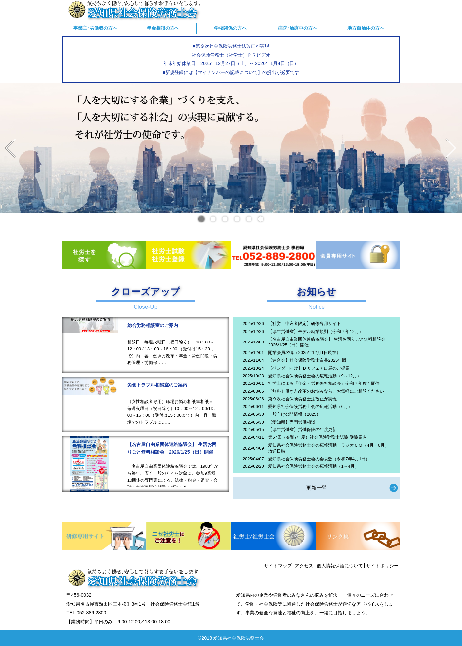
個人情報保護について (340, 565)
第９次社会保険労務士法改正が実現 (302, 398)
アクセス (304, 565)
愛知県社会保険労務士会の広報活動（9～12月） (314, 375)
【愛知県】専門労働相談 (291, 422)
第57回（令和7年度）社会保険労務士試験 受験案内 (317, 437)
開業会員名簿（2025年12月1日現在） (304, 352)
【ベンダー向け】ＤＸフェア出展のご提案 (309, 368)
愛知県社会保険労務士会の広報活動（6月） (310, 406)
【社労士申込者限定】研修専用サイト (304, 323)
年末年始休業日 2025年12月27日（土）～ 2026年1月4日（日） (231, 63)
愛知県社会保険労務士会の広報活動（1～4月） (313, 466)
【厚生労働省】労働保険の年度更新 (302, 429)
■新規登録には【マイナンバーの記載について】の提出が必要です (231, 72)
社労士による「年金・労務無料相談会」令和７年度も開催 (324, 383)
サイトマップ (278, 565)
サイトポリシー (382, 565)
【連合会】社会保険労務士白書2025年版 (307, 360)
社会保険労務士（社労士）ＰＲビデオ (231, 55)
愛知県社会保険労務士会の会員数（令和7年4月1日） (319, 458)
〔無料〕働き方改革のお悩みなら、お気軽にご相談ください (326, 391)
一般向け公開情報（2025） (294, 414)
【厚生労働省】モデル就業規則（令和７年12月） (315, 331)
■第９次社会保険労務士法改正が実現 (231, 46)
